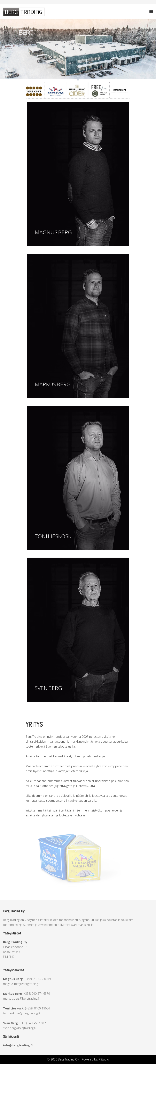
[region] (78, 50)
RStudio (104, 1059)
